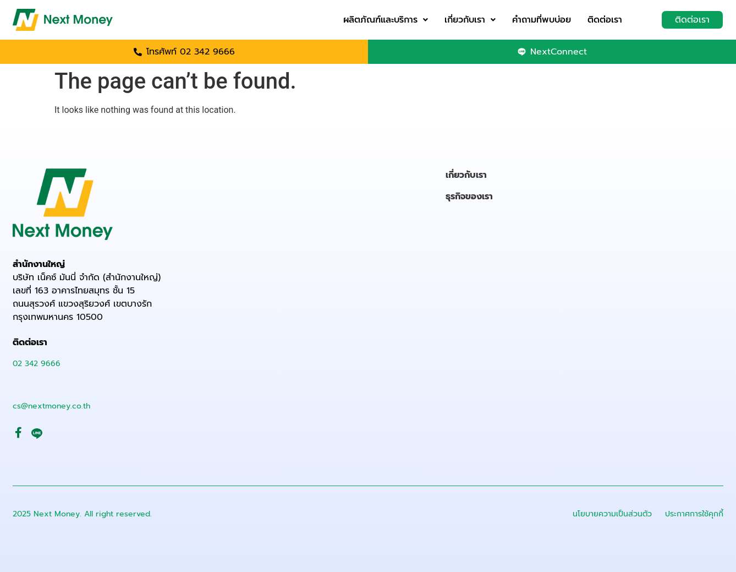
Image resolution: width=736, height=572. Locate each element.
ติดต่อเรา (604, 19)
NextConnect (558, 51)
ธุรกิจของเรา (469, 196)
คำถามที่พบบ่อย (541, 19)
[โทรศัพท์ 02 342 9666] (138, 52)
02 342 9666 (37, 363)
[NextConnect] (522, 52)
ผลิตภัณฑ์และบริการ (385, 19)
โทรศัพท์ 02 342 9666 (190, 51)
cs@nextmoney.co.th (51, 406)
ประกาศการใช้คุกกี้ (694, 514)
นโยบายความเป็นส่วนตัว (612, 514)
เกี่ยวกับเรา (470, 19)
